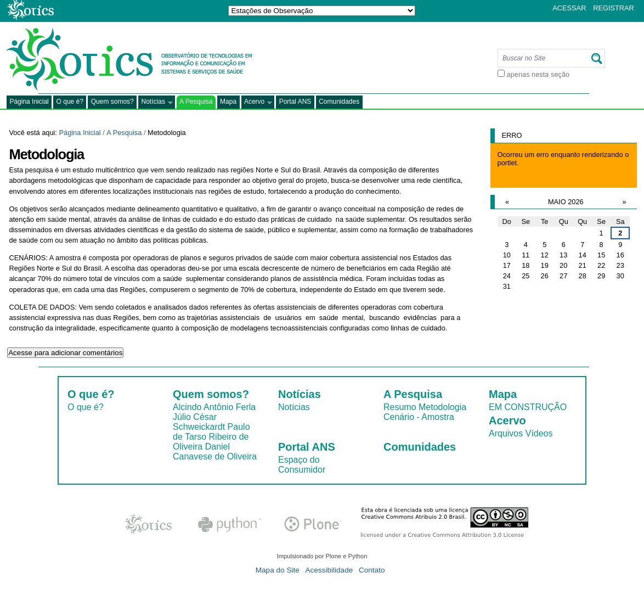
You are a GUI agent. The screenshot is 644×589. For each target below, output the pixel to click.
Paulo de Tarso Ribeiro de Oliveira (211, 436)
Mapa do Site (278, 570)
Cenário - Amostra (418, 417)
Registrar (613, 8)
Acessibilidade (329, 570)
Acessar (569, 8)
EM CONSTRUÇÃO (528, 407)
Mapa (228, 101)
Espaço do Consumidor (301, 464)
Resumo (399, 407)
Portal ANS (295, 101)
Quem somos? (112, 101)
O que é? (70, 101)
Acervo (257, 102)
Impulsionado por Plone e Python (322, 556)
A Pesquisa (195, 101)
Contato (372, 570)
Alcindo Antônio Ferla (214, 407)
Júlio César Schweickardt (199, 421)
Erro (512, 135)
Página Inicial (28, 101)
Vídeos (539, 433)
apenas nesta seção (538, 74)
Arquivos (506, 433)
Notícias (155, 102)
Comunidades (339, 101)
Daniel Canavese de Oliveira (215, 451)
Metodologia (442, 407)
